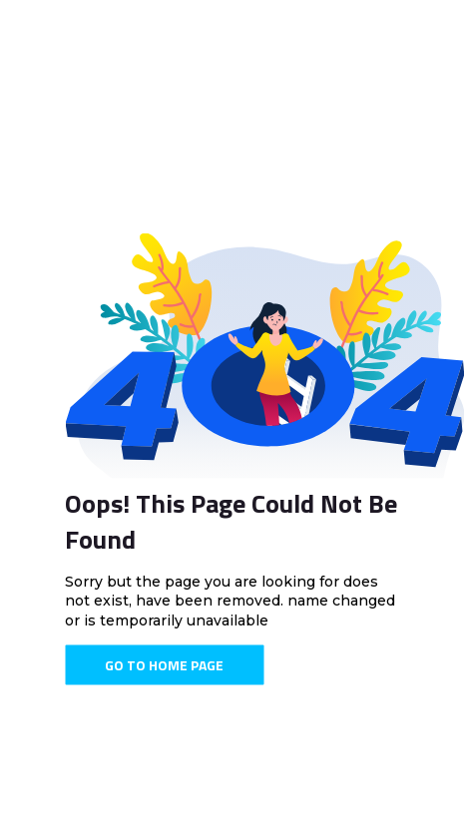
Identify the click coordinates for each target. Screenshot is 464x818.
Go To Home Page (164, 664)
